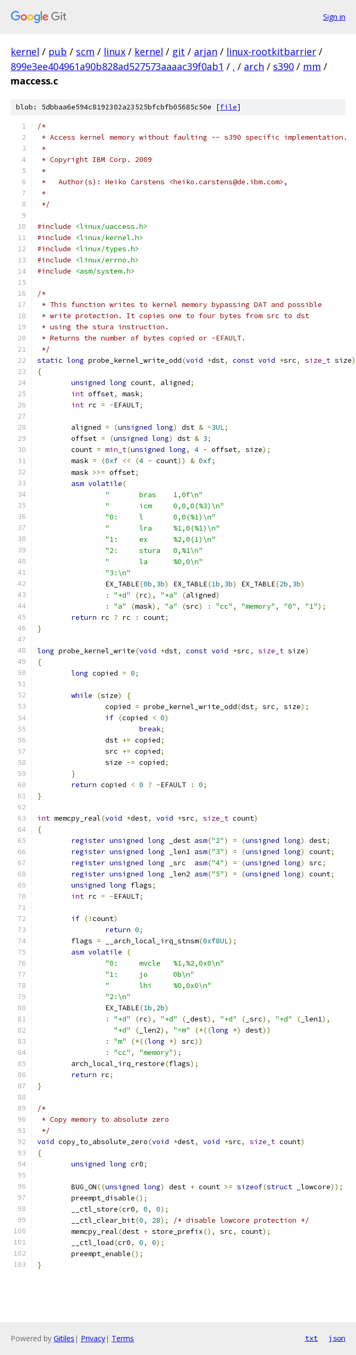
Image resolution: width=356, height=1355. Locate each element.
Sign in (334, 17)
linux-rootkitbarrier (271, 51)
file (228, 107)
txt (311, 1338)
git (178, 51)
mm (312, 66)
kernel (25, 51)
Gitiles (64, 1338)
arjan (205, 51)
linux (114, 51)
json (336, 1338)
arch (254, 66)
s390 (283, 66)
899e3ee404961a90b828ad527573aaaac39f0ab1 (117, 66)
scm (85, 51)
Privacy (93, 1338)
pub (57, 51)
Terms (123, 1338)
